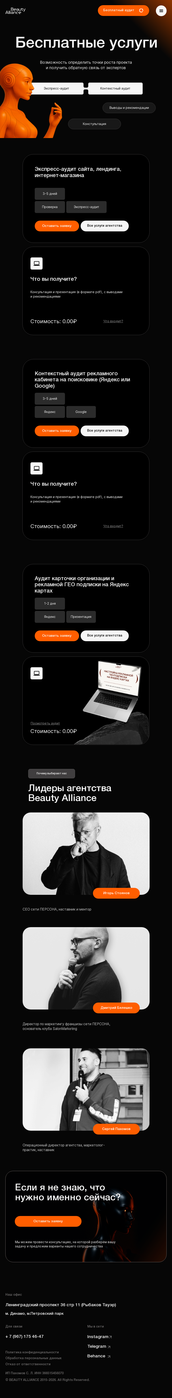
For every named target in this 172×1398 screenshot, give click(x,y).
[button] (161, 10)
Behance (96, 1356)
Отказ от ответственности (28, 1364)
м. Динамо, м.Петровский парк (34, 1313)
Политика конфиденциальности (32, 1352)
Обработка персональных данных (33, 1358)
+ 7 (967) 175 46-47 (24, 1337)
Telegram (96, 1347)
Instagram (97, 1337)
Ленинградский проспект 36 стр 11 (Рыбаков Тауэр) (60, 1305)
